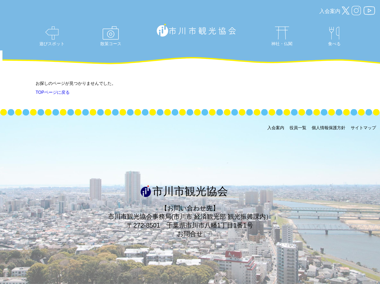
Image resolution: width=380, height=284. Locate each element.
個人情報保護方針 (328, 127)
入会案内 (329, 11)
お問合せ (190, 233)
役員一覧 (297, 127)
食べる (334, 36)
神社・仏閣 (281, 36)
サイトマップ (363, 127)
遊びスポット (52, 36)
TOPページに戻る (53, 92)
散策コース (110, 36)
